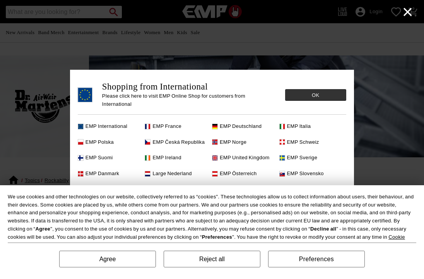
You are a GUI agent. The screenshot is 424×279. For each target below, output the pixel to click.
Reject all (212, 259)
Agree (107, 259)
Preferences (316, 259)
